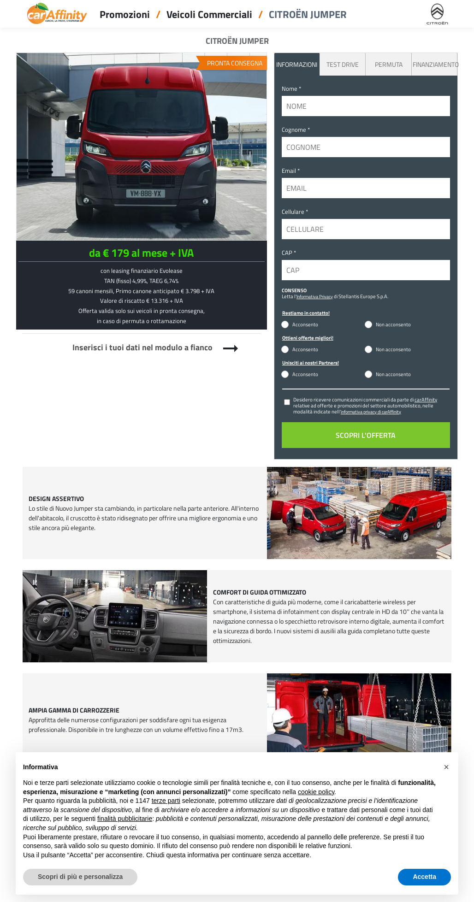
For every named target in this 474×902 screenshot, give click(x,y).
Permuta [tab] (389, 64)
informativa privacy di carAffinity (371, 411)
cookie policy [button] (316, 792)
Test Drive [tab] (342, 64)
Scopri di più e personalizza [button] (80, 876)
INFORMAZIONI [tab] (296, 64)
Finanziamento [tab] (435, 64)
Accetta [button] (424, 876)
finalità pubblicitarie (124, 818)
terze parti (166, 800)
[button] (446, 767)
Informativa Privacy (314, 296)
